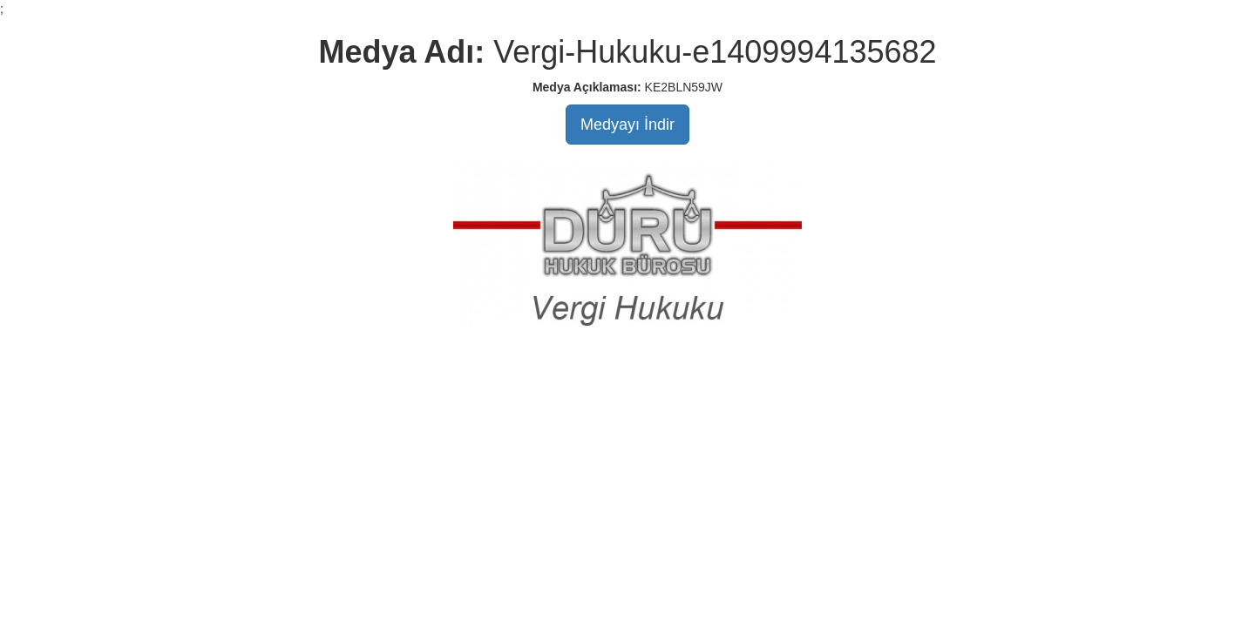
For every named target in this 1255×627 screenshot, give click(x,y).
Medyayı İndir (627, 124)
